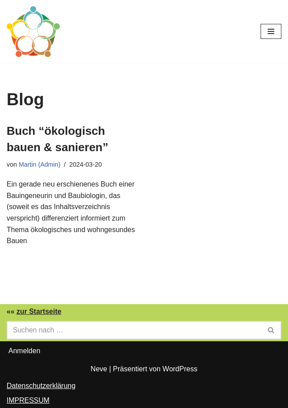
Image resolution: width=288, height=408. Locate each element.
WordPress (179, 369)
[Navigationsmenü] (271, 31)
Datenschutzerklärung (41, 385)
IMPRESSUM (28, 400)
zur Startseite (38, 311)
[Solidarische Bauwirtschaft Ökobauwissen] (33, 31)
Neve (99, 369)
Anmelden (24, 351)
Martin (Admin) (39, 164)
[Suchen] (134, 330)
